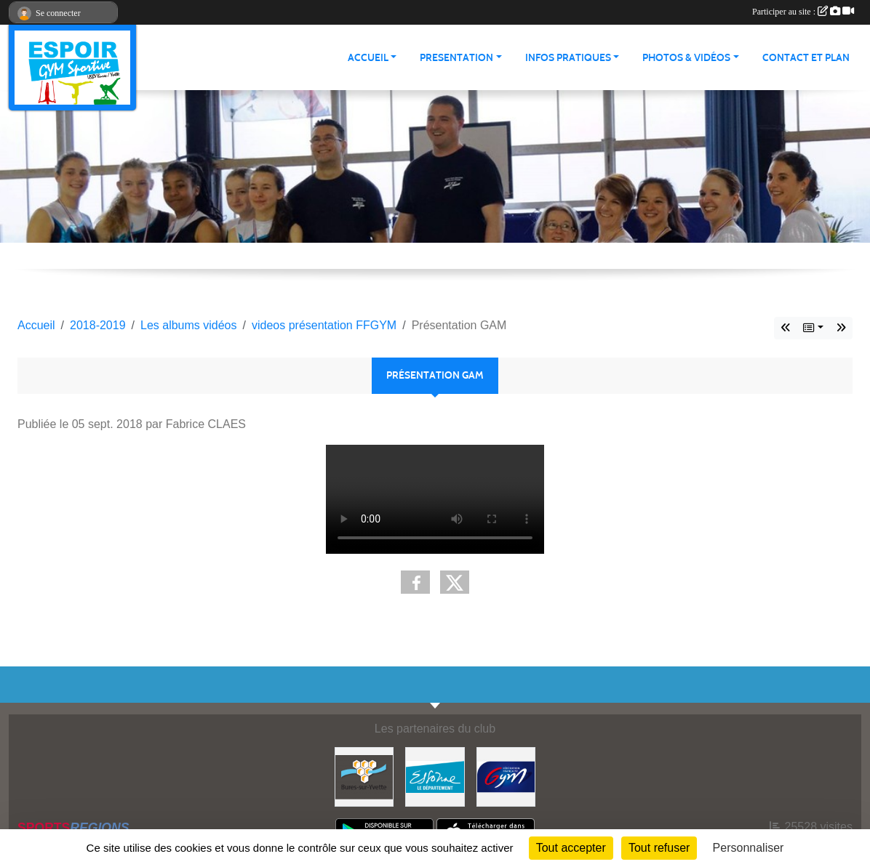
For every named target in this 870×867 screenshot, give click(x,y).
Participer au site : (803, 12)
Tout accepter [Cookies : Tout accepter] (571, 848)
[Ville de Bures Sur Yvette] (364, 776)
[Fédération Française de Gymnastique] (506, 776)
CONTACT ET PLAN (806, 58)
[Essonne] (435, 776)
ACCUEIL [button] (368, 58)
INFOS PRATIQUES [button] (568, 58)
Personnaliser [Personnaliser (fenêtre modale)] (748, 848)
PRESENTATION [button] (456, 58)
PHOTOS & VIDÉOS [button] (686, 58)
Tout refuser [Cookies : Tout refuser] (659, 848)
